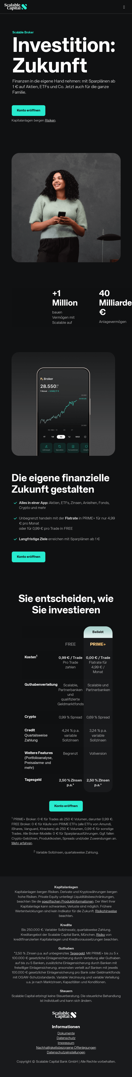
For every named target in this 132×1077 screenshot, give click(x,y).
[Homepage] (15, 6)
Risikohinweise (106, 911)
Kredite (66, 925)
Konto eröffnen (28, 110)
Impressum (66, 1043)
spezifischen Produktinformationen (67, 901)
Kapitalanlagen (66, 887)
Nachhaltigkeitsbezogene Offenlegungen (66, 1048)
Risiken (50, 120)
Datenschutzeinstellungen (66, 1052)
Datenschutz (66, 1038)
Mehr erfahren (22, 843)
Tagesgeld (77, 953)
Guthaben (66, 948)
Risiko (100, 935)
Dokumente (66, 1033)
